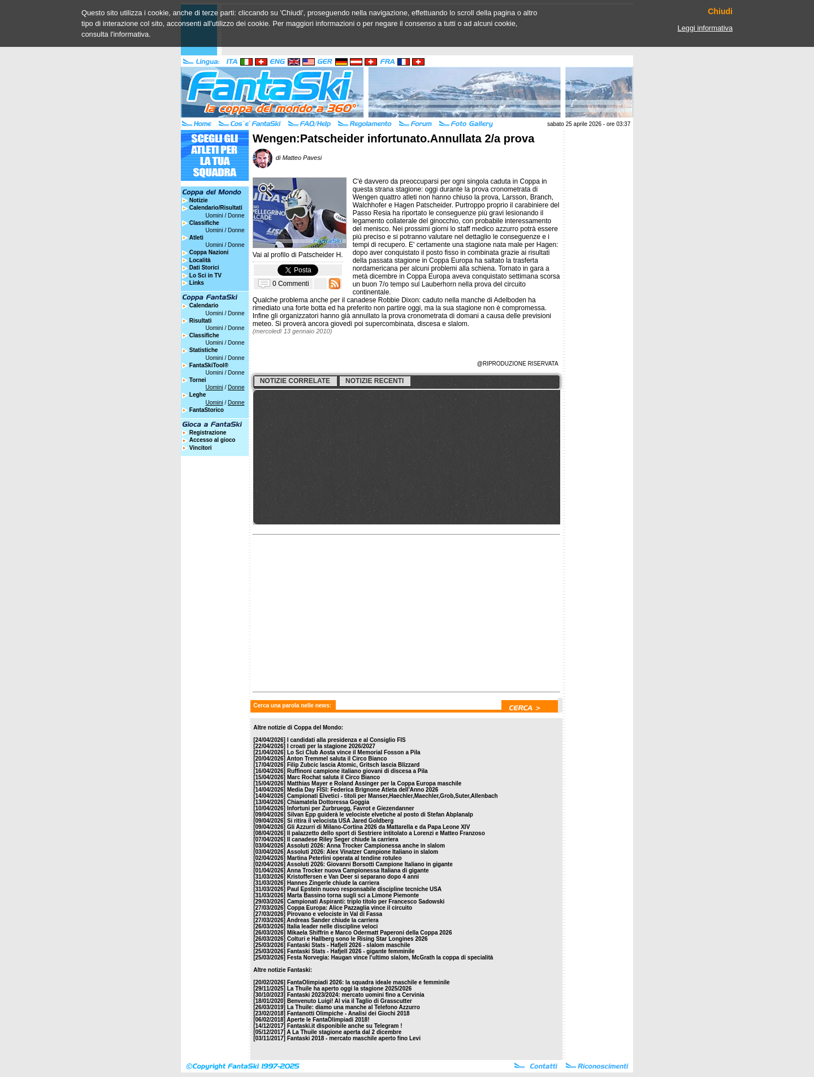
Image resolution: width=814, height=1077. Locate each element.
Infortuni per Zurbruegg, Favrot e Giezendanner (350, 808)
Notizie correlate (295, 381)
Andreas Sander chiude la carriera (332, 920)
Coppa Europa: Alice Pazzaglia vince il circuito (349, 908)
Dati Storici (204, 267)
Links (196, 283)
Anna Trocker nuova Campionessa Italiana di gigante (357, 870)
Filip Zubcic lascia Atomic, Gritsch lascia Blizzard (353, 765)
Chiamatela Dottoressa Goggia (328, 802)
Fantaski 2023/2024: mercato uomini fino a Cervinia (356, 995)
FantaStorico (206, 410)
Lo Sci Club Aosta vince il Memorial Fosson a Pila (354, 752)
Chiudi (720, 11)
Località (200, 260)
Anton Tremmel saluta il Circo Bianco (337, 758)
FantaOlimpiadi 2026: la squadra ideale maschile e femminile (368, 982)
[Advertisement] (339, 610)
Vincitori (200, 448)
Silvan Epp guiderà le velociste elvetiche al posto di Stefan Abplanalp (380, 814)
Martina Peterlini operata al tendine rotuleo (344, 858)
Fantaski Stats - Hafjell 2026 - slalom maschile (348, 945)
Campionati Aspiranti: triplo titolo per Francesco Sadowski (366, 901)
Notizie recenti (374, 381)
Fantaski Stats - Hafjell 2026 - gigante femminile (351, 951)
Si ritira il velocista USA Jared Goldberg (340, 821)
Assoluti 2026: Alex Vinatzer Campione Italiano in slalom (362, 852)
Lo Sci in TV (205, 275)
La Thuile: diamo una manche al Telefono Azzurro (353, 1007)
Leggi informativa (705, 28)
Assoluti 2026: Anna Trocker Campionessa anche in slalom (366, 846)
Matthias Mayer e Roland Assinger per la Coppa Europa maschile (374, 783)
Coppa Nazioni (208, 252)
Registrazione (208, 432)
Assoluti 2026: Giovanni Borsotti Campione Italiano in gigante (369, 864)
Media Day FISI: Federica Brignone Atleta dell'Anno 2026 (363, 790)
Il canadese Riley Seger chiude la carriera (343, 839)
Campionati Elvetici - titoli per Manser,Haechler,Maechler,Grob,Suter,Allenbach (392, 796)
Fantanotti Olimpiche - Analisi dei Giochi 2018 (348, 1013)
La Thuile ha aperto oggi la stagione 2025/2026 (349, 988)
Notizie (198, 200)
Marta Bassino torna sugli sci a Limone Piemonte (353, 895)
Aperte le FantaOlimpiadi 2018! (328, 1020)
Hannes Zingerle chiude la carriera (333, 883)
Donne (236, 215)
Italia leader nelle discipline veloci (332, 926)
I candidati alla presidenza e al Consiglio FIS (346, 740)
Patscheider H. (320, 255)
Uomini (214, 215)
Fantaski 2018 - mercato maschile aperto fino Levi (354, 1038)
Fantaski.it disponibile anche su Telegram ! (344, 1026)
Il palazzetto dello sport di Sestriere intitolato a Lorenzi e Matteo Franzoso (386, 833)
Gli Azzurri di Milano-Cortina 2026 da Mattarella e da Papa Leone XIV (378, 827)
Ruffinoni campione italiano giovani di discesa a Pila (357, 771)
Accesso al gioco (212, 440)
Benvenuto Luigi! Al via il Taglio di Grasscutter (349, 1001)
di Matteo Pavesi (287, 157)
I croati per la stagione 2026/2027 (331, 746)
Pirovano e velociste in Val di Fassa (334, 914)
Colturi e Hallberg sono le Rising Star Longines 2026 (357, 939)
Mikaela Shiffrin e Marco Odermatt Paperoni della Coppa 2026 (369, 933)
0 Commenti (290, 283)
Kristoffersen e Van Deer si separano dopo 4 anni (353, 877)
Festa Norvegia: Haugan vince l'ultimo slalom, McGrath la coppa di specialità (390, 957)
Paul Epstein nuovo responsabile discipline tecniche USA (364, 889)
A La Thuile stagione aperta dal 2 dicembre (344, 1032)
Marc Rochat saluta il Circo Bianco (333, 777)
